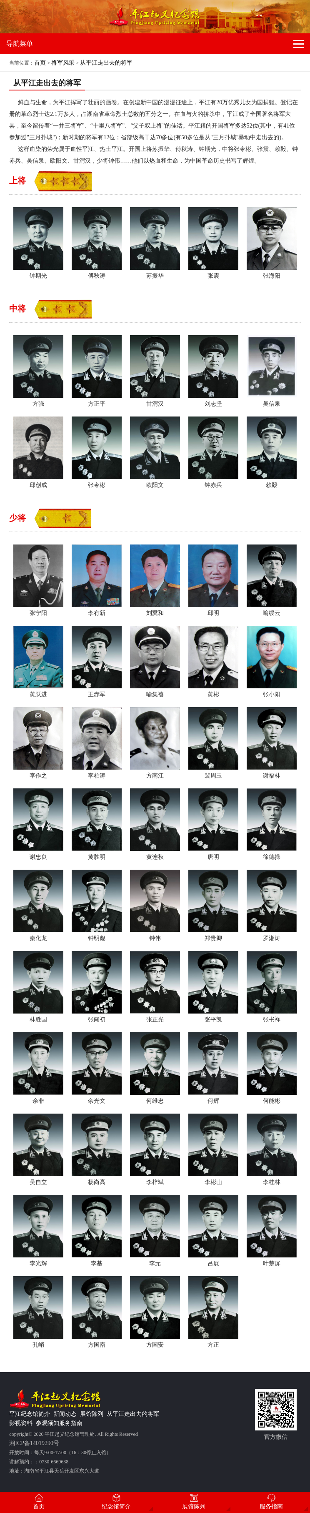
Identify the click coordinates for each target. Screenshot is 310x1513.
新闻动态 (65, 1414)
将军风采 (63, 63)
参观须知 (47, 1423)
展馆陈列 (91, 1414)
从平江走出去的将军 (106, 63)
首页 (40, 63)
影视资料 (20, 1423)
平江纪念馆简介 (29, 1414)
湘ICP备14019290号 (34, 1443)
